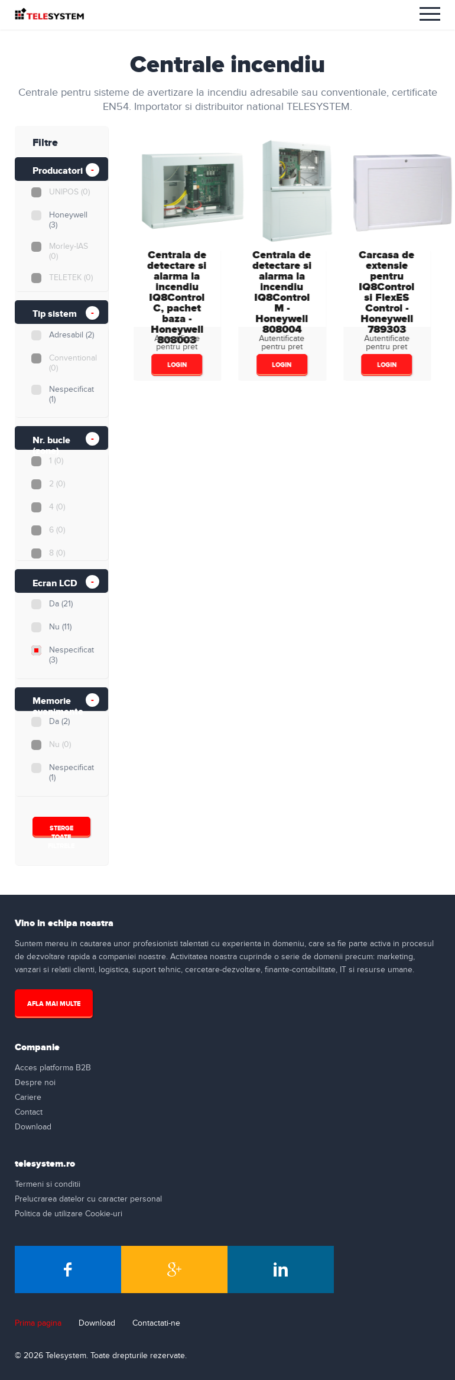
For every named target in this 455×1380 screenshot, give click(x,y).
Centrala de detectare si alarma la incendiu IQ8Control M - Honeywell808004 (280, 292)
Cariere (28, 1097)
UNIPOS (68, 192)
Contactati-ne (156, 1323)
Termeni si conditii (47, 1184)
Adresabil (70, 335)
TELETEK (70, 278)
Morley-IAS (67, 251)
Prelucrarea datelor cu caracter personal (88, 1199)
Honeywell (67, 220)
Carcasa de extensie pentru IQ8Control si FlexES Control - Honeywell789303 (386, 292)
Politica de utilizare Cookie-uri (68, 1214)
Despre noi (35, 1082)
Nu (59, 627)
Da (60, 604)
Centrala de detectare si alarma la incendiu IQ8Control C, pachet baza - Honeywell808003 (176, 297)
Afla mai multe (53, 1004)
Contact (29, 1112)
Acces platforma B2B (53, 1068)
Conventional (72, 363)
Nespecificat (70, 394)
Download (33, 1127)
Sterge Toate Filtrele (61, 830)
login (176, 365)
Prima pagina (38, 1323)
